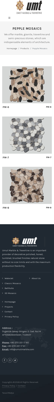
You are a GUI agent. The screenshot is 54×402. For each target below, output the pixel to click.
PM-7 (6, 157)
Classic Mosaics (13, 283)
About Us (36, 278)
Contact (8, 311)
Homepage (12, 48)
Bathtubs (9, 288)
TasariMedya (8, 393)
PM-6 (6, 107)
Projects (9, 306)
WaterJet (9, 278)
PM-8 (6, 207)
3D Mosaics (10, 293)
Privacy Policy (12, 316)
